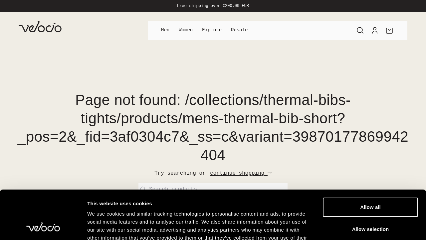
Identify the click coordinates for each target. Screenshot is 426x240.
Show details (349, 227)
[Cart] (389, 30)
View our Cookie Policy (139, 200)
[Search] (360, 30)
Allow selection (370, 183)
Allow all (370, 161)
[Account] (374, 30)
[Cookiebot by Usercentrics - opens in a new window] (43, 227)
